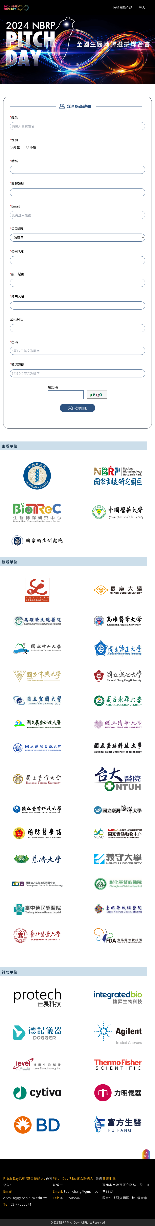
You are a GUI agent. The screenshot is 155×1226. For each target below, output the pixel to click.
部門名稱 (17, 296)
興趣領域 (17, 183)
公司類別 (17, 228)
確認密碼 (17, 364)
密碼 (14, 341)
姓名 (14, 117)
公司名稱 (17, 251)
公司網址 (16, 319)
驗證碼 (53, 387)
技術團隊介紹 (122, 7)
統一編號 (17, 274)
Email (15, 206)
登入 (142, 7)
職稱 (14, 160)
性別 (14, 139)
